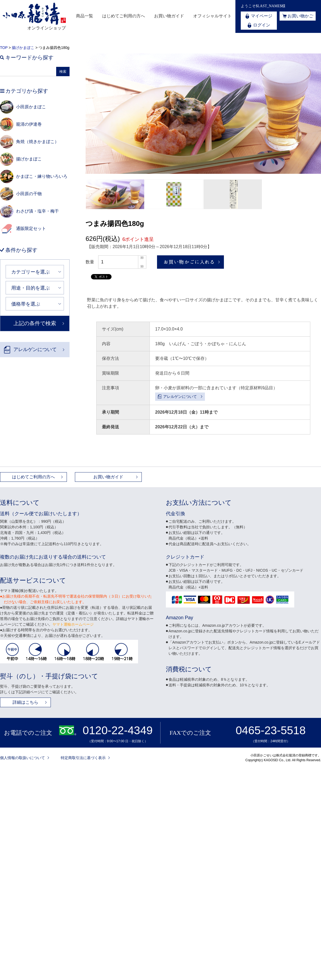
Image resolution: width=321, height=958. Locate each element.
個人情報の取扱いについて (22, 758)
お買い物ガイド (169, 16)
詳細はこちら (25, 702)
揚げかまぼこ (23, 47)
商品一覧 (84, 16)
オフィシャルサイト (212, 16)
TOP (3, 47)
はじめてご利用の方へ (123, 16)
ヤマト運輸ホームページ (73, 624)
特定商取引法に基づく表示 (83, 758)
